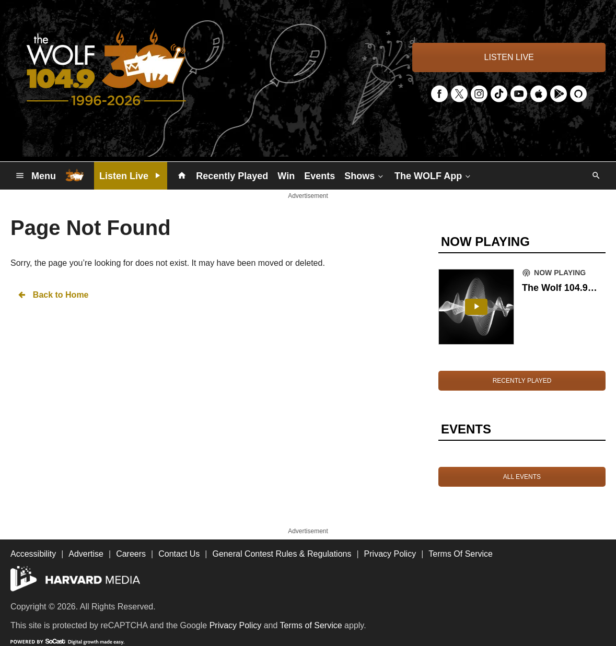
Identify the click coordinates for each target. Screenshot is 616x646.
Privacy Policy (236, 625)
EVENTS (466, 429)
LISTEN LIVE (509, 57)
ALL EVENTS (522, 476)
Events (319, 176)
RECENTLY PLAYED (522, 380)
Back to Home (53, 295)
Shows (364, 175)
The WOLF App (433, 175)
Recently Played (232, 176)
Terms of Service (311, 625)
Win (286, 176)
